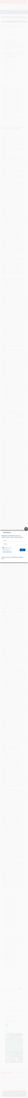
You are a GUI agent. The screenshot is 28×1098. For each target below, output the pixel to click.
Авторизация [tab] (7, 532)
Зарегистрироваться (7, 551)
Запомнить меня (7, 548)
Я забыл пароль (6, 550)
